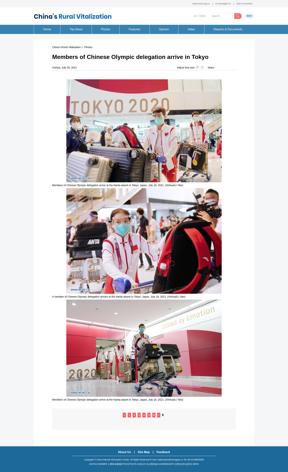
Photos (88, 47)
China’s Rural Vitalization (66, 47)
